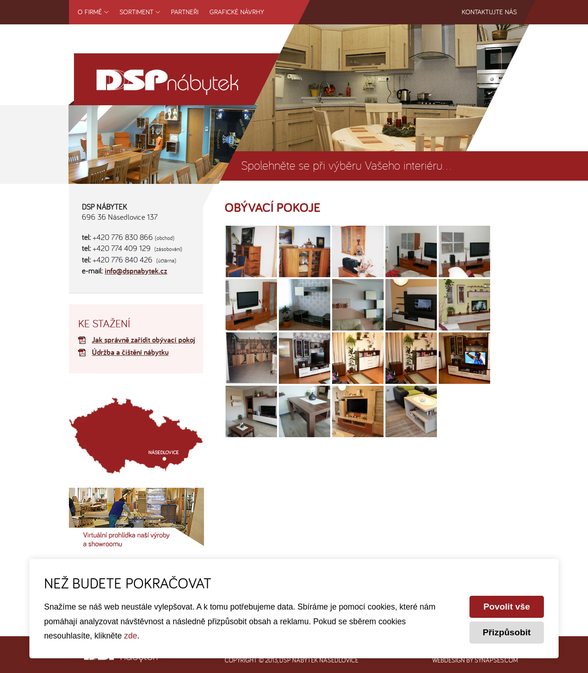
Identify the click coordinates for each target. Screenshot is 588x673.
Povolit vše (506, 606)
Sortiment (136, 11)
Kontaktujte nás (489, 11)
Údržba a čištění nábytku (130, 353)
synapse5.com (496, 660)
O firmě (90, 11)
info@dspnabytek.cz (136, 271)
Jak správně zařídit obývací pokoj (143, 340)
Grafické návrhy (236, 11)
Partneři (184, 11)
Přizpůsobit (507, 632)
